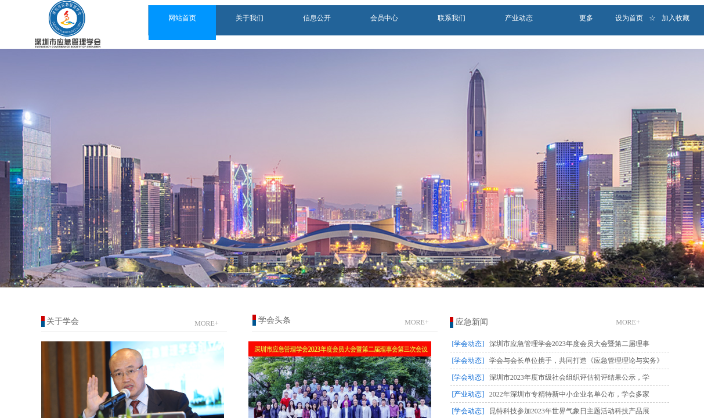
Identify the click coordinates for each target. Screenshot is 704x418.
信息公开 (317, 18)
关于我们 (249, 18)
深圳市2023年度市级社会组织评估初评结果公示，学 (569, 377)
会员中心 (384, 18)
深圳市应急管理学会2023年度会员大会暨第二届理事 (569, 344)
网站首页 (182, 18)
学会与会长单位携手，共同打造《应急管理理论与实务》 (576, 360)
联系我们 (451, 18)
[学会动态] (468, 344)
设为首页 (629, 18)
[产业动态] (468, 394)
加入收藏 (675, 18)
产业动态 (519, 18)
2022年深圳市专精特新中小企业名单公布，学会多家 (569, 394)
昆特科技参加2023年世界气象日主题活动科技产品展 (569, 411)
